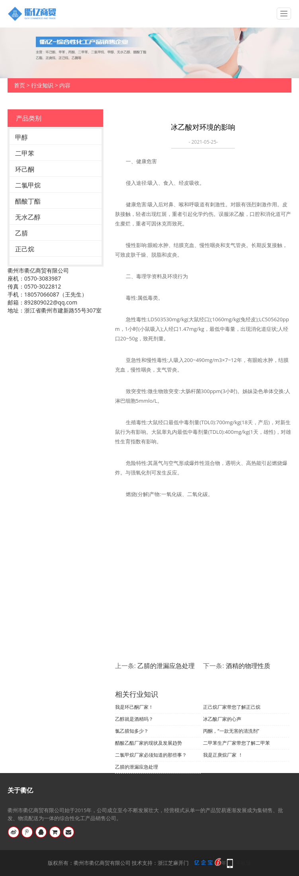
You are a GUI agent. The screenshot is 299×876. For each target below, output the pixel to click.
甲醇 (21, 137)
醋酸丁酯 (28, 201)
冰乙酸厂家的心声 (222, 719)
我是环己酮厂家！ (134, 707)
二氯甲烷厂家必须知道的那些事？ (151, 754)
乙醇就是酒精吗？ (134, 719)
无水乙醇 (28, 217)
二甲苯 (24, 153)
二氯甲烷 (28, 185)
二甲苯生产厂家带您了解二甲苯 (236, 743)
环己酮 (24, 169)
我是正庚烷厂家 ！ (222, 754)
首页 (19, 85)
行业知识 (42, 85)
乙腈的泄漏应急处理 (166, 665)
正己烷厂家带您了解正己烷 (231, 707)
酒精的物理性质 (248, 665)
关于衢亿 (20, 790)
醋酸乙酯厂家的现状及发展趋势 (148, 743)
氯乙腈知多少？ (132, 731)
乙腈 (21, 233)
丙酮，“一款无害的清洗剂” (231, 731)
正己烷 (24, 249)
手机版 (243, 862)
